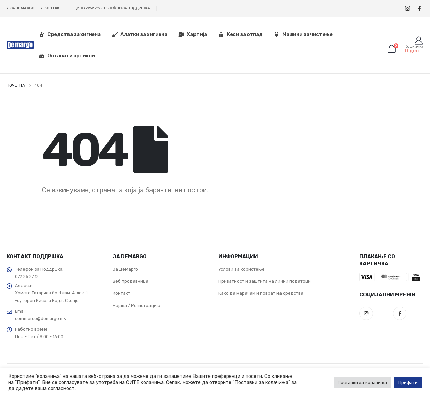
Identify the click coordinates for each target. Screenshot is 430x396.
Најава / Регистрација (136, 305)
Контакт (121, 293)
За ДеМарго (125, 269)
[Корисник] (418, 41)
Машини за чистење (302, 34)
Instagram (366, 313)
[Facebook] (419, 8)
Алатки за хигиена (139, 34)
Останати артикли (67, 56)
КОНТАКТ (51, 8)
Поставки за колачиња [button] (362, 382)
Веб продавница (130, 281)
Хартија (192, 34)
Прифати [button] (408, 382)
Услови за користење (241, 269)
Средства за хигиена (69, 34)
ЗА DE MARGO (20, 8)
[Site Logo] (20, 45)
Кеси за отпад (240, 34)
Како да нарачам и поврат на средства (260, 293)
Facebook (399, 313)
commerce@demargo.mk (40, 318)
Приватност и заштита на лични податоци (264, 281)
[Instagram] (407, 8)
